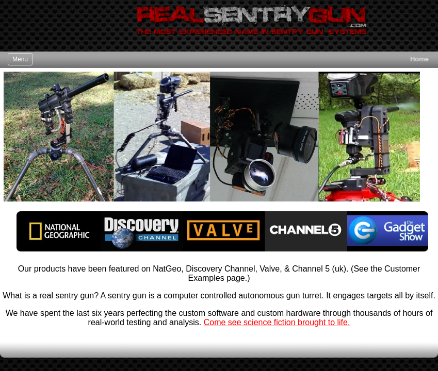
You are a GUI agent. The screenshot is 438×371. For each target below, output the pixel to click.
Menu (20, 59)
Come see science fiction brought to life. (277, 322)
